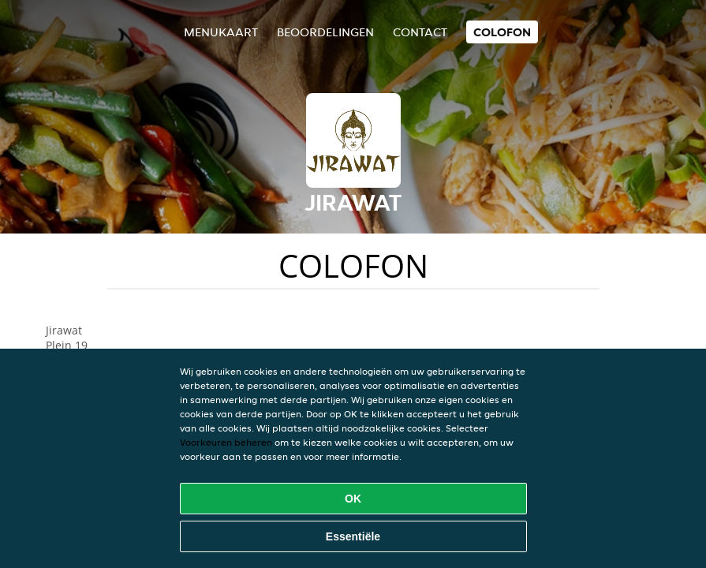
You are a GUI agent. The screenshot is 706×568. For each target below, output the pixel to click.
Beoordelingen (325, 32)
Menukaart (221, 32)
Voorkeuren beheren (226, 442)
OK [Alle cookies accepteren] (353, 498)
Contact (420, 32)
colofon (502, 32)
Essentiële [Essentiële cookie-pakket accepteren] (353, 536)
